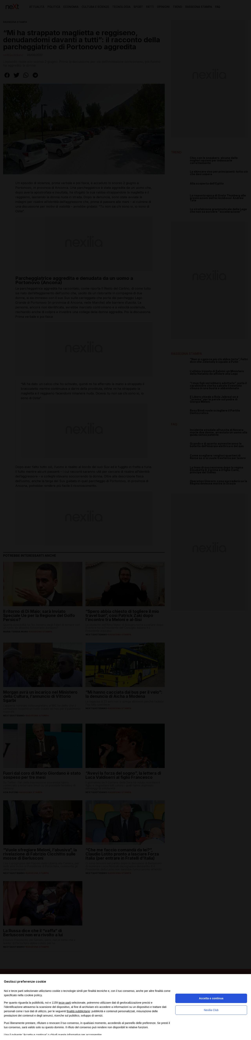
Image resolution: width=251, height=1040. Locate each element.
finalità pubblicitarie (78, 1011)
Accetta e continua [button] (211, 998)
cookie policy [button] (33, 995)
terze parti (65, 1002)
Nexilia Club (211, 1010)
